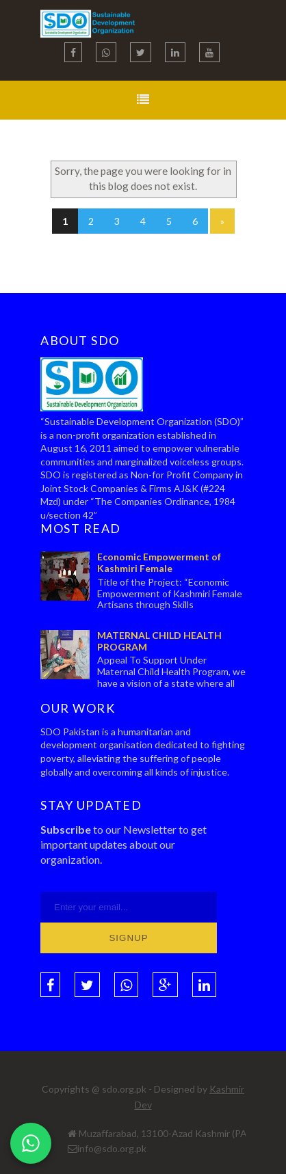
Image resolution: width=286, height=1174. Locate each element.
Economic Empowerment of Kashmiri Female (159, 562)
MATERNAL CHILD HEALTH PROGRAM (159, 641)
